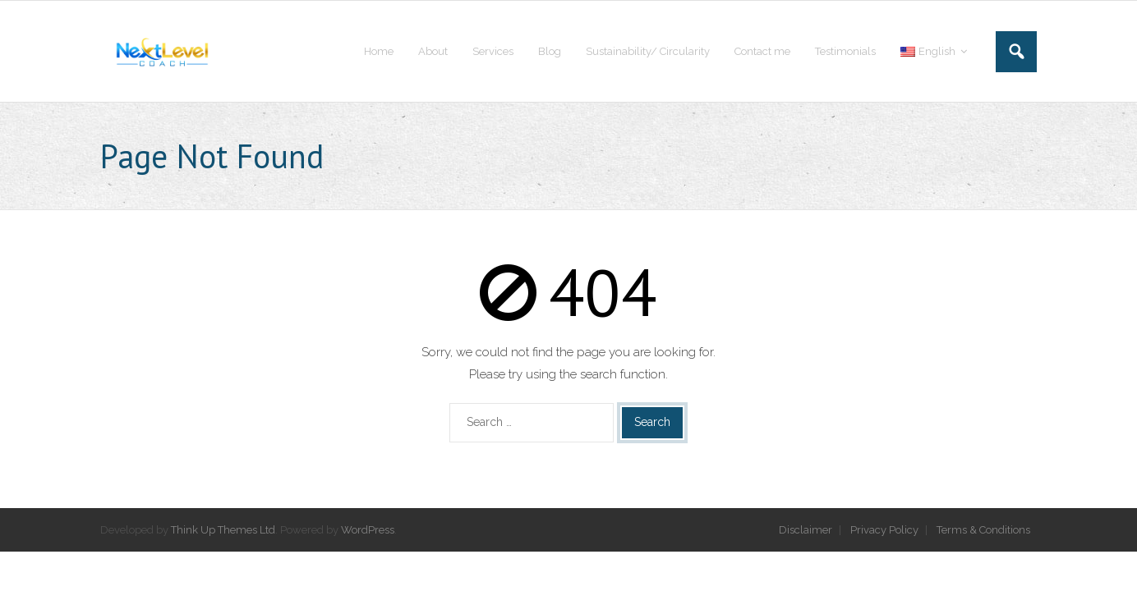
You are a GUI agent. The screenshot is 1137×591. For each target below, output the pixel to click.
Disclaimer (805, 530)
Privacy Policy (884, 530)
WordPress (367, 530)
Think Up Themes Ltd (223, 530)
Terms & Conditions (983, 530)
